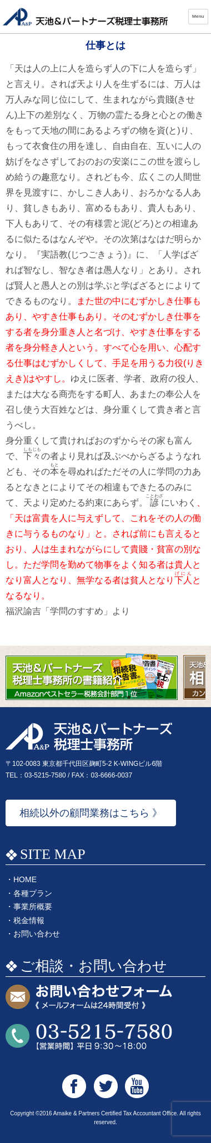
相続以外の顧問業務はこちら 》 (90, 812)
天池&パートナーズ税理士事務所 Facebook (74, 1086)
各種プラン (32, 893)
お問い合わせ (36, 933)
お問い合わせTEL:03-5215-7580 (89, 1037)
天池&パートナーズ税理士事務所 (86, 16)
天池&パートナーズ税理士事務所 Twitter (106, 1086)
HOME (25, 879)
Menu (198, 16)
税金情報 (28, 920)
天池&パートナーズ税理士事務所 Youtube (137, 1086)
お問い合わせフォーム (89, 998)
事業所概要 (32, 906)
